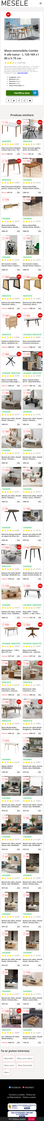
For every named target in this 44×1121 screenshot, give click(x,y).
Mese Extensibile (25, 1065)
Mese (6, 1072)
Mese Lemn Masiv (24, 1058)
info (18, 154)
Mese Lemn (9, 1065)
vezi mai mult (22, 73)
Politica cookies (29, 1097)
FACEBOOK (15, 1087)
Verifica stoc (26, 93)
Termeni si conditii (17, 1094)
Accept (31, 1119)
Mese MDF (8, 1058)
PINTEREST (28, 1087)
